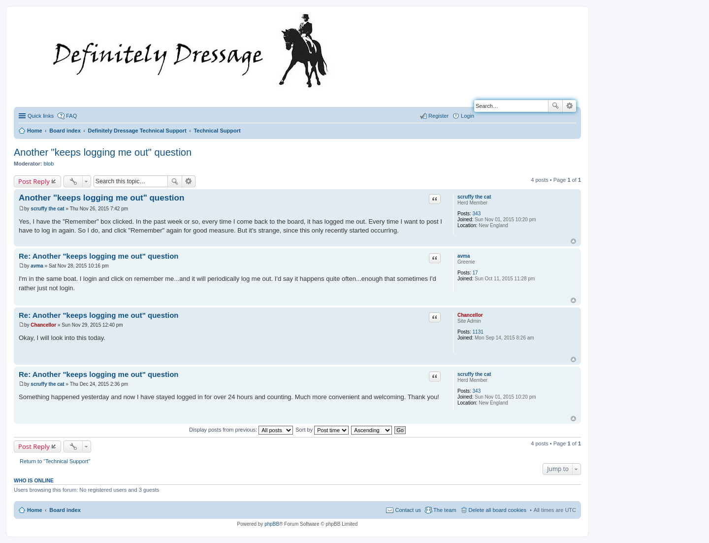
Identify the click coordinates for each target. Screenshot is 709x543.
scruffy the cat (474, 197)
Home (34, 510)
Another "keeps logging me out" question (103, 152)
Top (573, 241)
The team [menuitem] (444, 510)
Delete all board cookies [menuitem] (497, 510)
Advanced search (569, 106)
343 (477, 213)
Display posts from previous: (241, 430)
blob (49, 164)
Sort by (322, 430)
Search (555, 106)
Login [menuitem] (467, 116)
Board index (65, 510)
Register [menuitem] (438, 116)
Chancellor (470, 315)
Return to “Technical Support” (55, 461)
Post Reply (34, 181)
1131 (478, 332)
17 (475, 272)
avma (463, 256)
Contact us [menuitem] (408, 510)
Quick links (41, 116)
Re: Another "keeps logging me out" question (99, 256)
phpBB (271, 524)
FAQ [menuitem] (71, 116)
